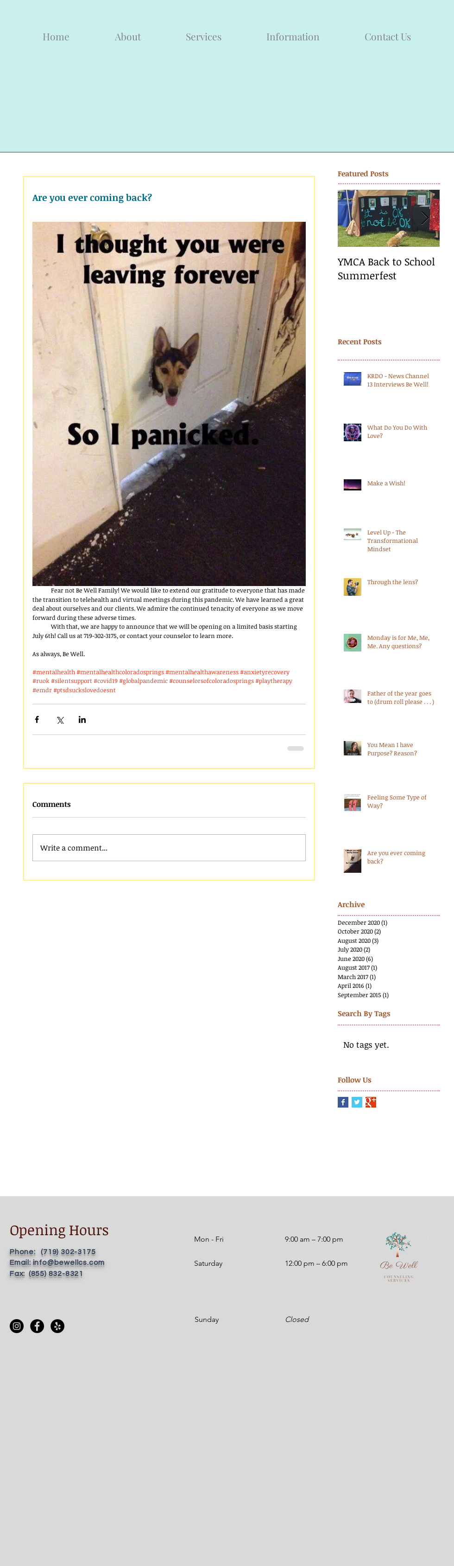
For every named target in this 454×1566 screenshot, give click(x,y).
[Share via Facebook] (36, 719)
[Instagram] (17, 1326)
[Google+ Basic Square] (371, 1102)
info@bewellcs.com (69, 1262)
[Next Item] (425, 219)
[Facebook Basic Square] (343, 1102)
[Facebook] (37, 1326)
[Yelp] (57, 1326)
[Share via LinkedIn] (82, 719)
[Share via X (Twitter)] (59, 719)
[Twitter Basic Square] (357, 1102)
